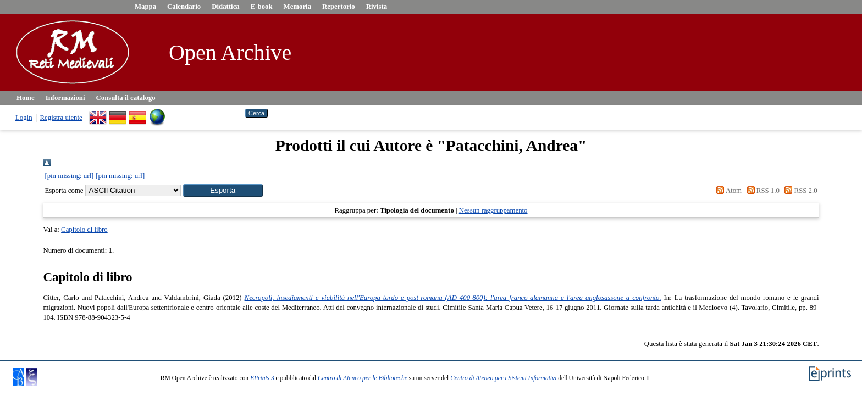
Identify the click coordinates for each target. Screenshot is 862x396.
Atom (727, 190)
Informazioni (65, 98)
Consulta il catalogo (126, 98)
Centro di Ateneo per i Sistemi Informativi (503, 378)
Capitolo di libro (84, 229)
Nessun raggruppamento (493, 210)
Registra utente (61, 117)
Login (23, 117)
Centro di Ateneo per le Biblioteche (362, 378)
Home (25, 98)
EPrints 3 (262, 378)
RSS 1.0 (761, 190)
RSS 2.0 (799, 190)
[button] (223, 190)
